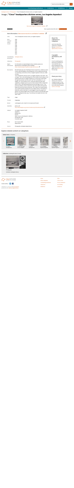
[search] (71, 4)
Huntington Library (5, 12)
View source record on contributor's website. (31, 34)
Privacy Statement (61, 182)
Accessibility (60, 184)
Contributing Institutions (35, 8)
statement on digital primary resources (57, 47)
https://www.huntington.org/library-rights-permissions (26, 67)
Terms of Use (60, 180)
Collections (50, 8)
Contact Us (59, 186)
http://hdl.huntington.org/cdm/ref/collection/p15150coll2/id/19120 (29, 107)
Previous (3, 141)
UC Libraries (16, 186)
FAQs (58, 178)
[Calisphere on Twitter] (10, 183)
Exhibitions (61, 8)
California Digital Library (13, 188)
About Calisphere (44, 180)
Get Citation (10, 29)
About (71, 8)
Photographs (13, 12)
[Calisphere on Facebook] (13, 183)
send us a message (56, 86)
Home (42, 178)
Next (70, 141)
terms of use (60, 68)
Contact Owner (62, 29)
